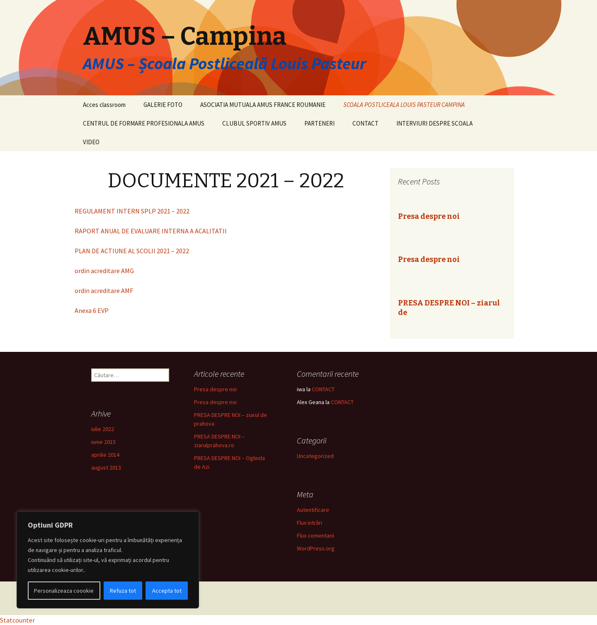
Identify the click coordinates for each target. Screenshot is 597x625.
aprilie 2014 (105, 454)
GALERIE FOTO (162, 105)
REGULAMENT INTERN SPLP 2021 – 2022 (132, 211)
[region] (108, 559)
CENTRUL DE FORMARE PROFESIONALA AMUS (143, 123)
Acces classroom (104, 105)
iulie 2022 (102, 429)
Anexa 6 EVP (92, 310)
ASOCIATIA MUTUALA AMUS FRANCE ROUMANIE (262, 105)
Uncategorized (315, 456)
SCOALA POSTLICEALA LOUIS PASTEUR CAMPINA (404, 105)
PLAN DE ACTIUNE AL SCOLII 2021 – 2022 (132, 251)
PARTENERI (319, 123)
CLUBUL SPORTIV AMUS (254, 123)
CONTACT (365, 123)
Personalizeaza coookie (64, 590)
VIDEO (91, 142)
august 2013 (106, 467)
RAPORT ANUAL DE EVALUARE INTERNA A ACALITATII (151, 231)
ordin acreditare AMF (104, 290)
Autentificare (313, 510)
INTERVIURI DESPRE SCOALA (434, 123)
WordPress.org (316, 548)
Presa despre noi (429, 216)
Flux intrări (309, 522)
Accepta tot (167, 590)
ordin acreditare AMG (104, 270)
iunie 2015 (103, 442)
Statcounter (17, 620)
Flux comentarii (315, 535)
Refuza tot (123, 590)
